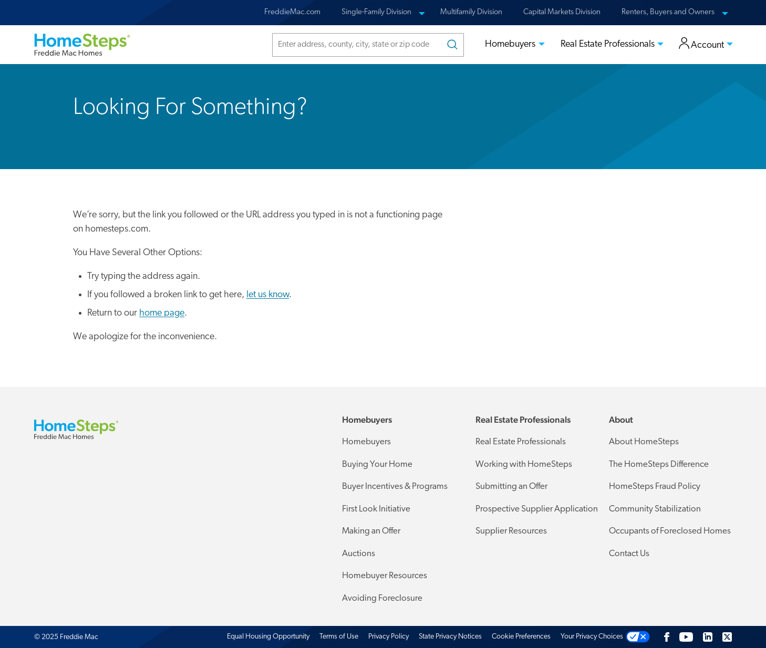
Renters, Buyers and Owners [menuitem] (668, 12)
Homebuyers (366, 441)
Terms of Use (338, 637)
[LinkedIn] (708, 636)
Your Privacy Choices (592, 637)
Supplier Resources (511, 531)
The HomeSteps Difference (659, 464)
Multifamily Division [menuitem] (471, 12)
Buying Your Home (377, 464)
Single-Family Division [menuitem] (376, 12)
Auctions (358, 553)
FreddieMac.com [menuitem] (292, 12)
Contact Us (629, 553)
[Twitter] (727, 636)
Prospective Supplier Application (536, 508)
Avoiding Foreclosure (382, 598)
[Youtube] (686, 636)
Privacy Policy (388, 637)
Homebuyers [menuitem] (510, 44)
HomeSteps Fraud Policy (654, 486)
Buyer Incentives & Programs (395, 486)
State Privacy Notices (450, 637)
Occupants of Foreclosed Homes (670, 531)
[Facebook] (667, 636)
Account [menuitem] (701, 44)
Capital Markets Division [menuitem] (562, 12)
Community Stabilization (655, 509)
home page (161, 313)
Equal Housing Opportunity (268, 637)
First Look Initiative (376, 509)
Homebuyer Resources (384, 575)
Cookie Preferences (521, 637)
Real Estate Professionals (520, 441)
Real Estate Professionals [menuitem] (608, 44)
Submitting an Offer (511, 486)
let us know (267, 295)
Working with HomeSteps (523, 464)
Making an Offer (371, 531)
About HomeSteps (644, 441)
